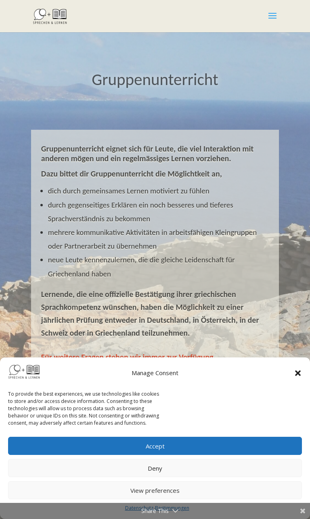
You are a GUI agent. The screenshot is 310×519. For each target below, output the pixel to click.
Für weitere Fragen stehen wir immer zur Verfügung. (128, 357)
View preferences (155, 490)
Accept (155, 446)
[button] (298, 373)
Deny (155, 468)
